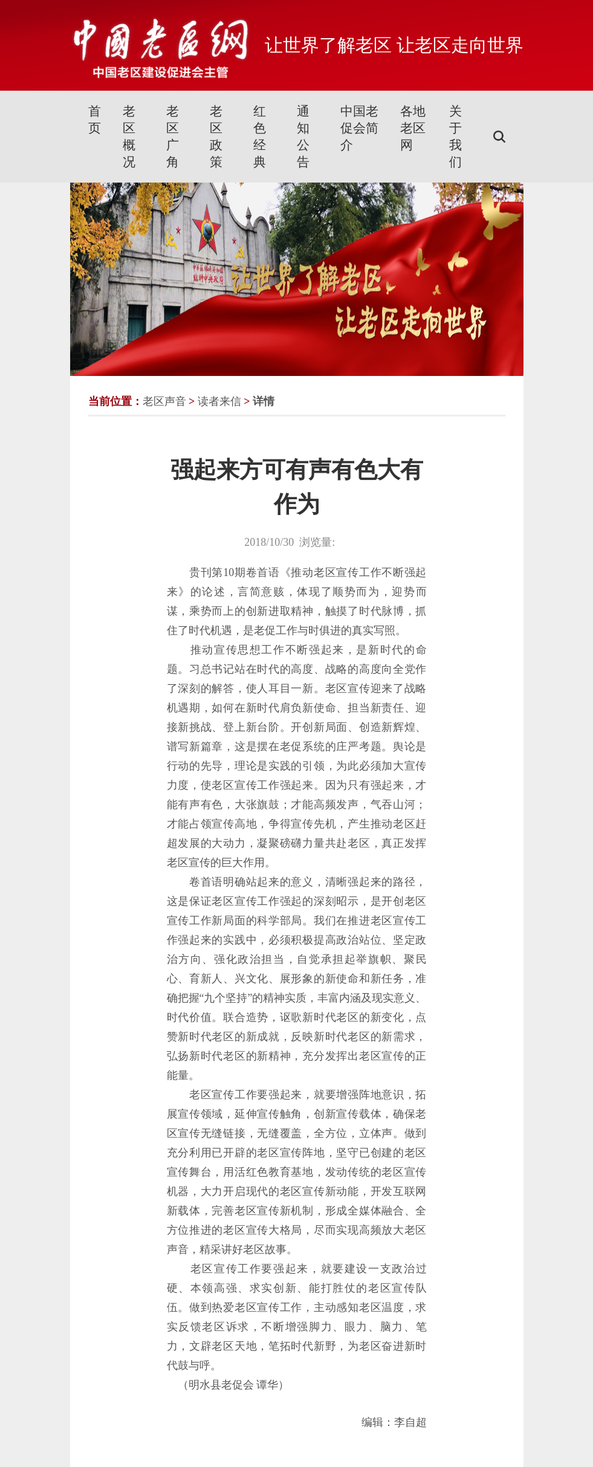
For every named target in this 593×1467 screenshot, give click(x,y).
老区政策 (216, 136)
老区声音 (164, 401)
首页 (94, 119)
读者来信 (219, 401)
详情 (263, 401)
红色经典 (259, 136)
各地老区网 (413, 128)
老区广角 (172, 136)
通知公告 (303, 136)
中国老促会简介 (359, 128)
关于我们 (455, 136)
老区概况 (129, 136)
